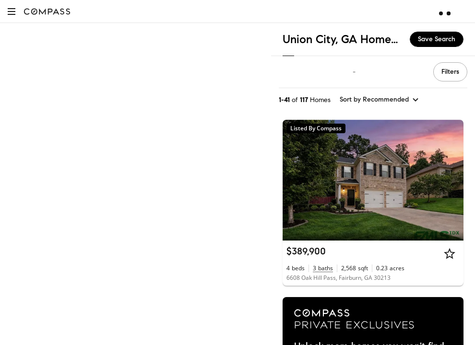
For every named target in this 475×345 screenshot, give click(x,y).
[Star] (449, 253)
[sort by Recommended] (379, 99)
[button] (11, 11)
